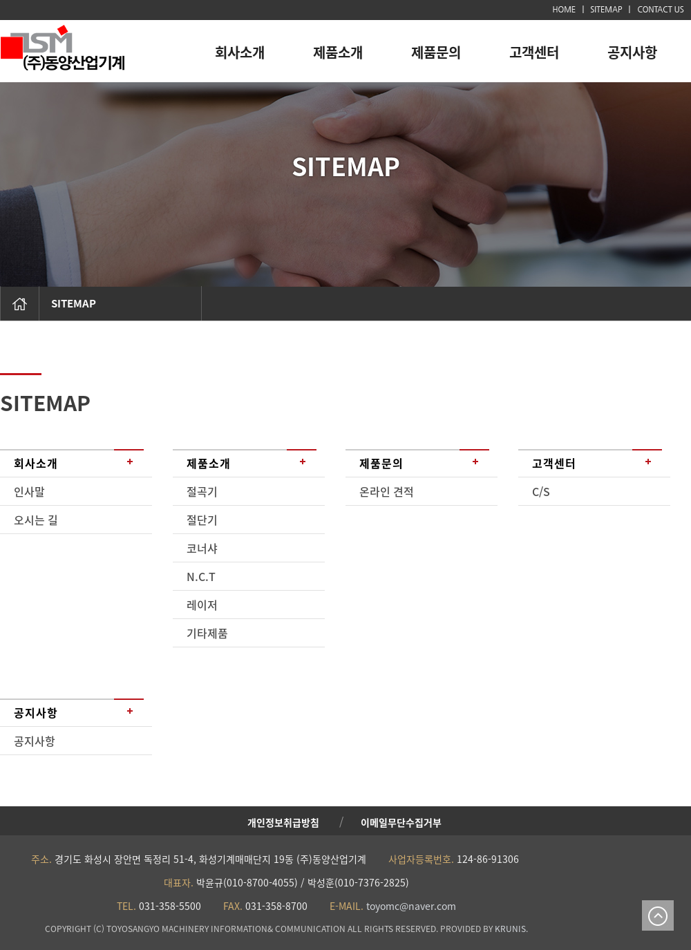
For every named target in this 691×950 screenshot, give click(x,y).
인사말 (29, 491)
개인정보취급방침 (283, 822)
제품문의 (436, 52)
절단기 (202, 519)
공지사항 (632, 52)
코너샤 (202, 548)
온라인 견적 (386, 491)
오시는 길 (36, 519)
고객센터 (534, 52)
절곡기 (202, 491)
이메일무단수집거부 (401, 822)
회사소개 (240, 52)
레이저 (202, 604)
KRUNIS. (511, 928)
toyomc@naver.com (409, 906)
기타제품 (207, 633)
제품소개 (338, 52)
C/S (541, 491)
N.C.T (201, 576)
